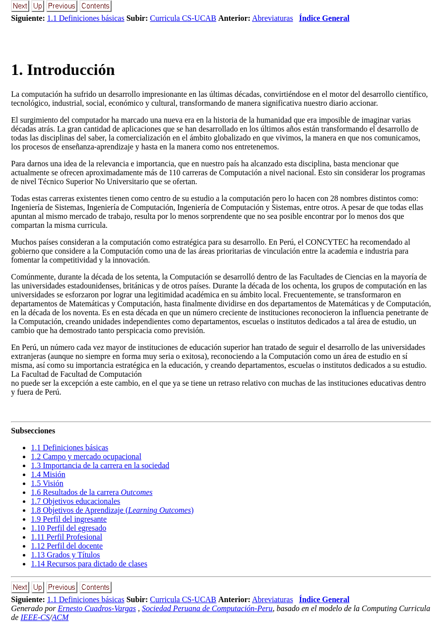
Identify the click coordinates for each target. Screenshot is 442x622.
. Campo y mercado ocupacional (86, 456)
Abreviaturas (272, 18)
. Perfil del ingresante (69, 519)
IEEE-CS (35, 617)
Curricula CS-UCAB (183, 18)
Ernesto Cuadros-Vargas (97, 608)
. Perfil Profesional (66, 537)
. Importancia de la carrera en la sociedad (100, 465)
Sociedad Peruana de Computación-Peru (207, 608)
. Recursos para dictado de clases (89, 563)
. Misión (48, 474)
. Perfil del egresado (68, 528)
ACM (60, 617)
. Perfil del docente (67, 546)
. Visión (47, 483)
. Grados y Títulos (65, 555)
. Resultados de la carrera (91, 492)
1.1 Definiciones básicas (86, 18)
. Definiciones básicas (69, 447)
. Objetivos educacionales (75, 501)
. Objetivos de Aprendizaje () (112, 510)
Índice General (324, 18)
